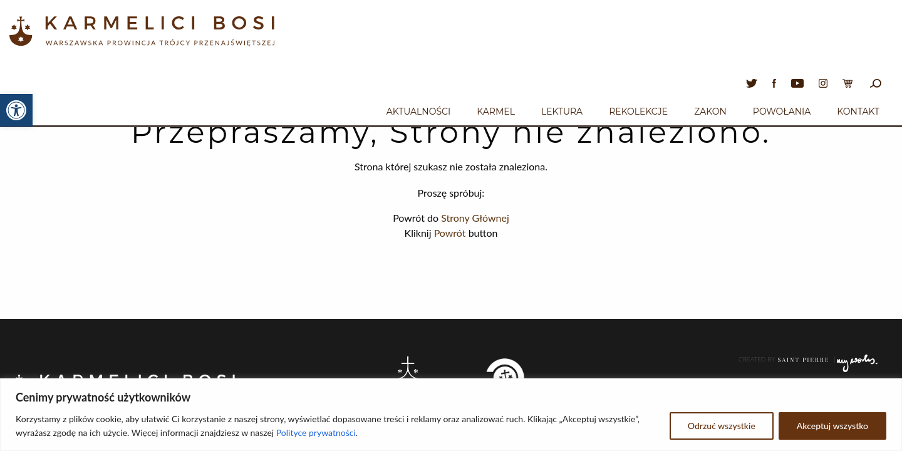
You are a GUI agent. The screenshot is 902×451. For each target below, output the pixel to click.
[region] (451, 414)
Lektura (562, 111)
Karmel (496, 111)
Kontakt (858, 111)
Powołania (782, 111)
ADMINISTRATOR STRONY (803, 376)
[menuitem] (418, 109)
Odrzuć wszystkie (721, 425)
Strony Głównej (475, 218)
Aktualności (418, 111)
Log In (869, 347)
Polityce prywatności (316, 432)
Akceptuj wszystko (832, 425)
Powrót (450, 233)
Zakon (710, 111)
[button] (16, 110)
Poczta (861, 376)
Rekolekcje (638, 111)
